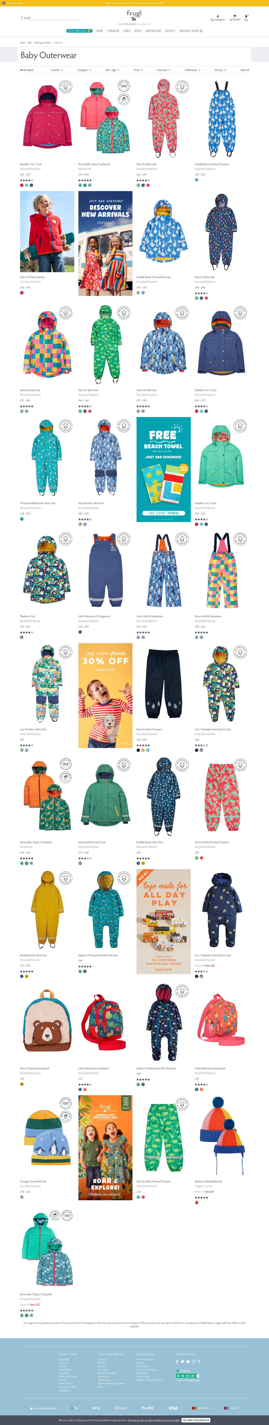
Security (140, 1362)
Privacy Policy (143, 1366)
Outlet (170, 30)
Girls (126, 30)
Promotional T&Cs (146, 1359)
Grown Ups (153, 30)
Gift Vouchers (104, 1380)
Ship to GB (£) (12, 3)
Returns (101, 1366)
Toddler (113, 30)
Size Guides (103, 1369)
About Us (63, 1362)
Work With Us (66, 1383)
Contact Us (103, 1359)
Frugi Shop (64, 1359)
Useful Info (145, 1354)
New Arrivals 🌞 (79, 30)
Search (26, 17)
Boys (137, 30)
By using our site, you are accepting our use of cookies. (154, 1420)
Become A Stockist (68, 1386)
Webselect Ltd (159, 1415)
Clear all (244, 70)
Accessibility (142, 1373)
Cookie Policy (143, 1376)
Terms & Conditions (146, 1369)
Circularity (64, 1373)
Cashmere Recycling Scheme (111, 1383)
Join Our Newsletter (107, 1373)
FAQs (100, 1386)
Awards (62, 1380)
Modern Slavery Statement (149, 1380)
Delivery (102, 1362)
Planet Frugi (68, 1354)
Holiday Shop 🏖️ (191, 30)
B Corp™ (63, 1366)
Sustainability (65, 1369)
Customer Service (111, 1354)
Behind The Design (68, 1376)
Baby (100, 30)
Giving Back (64, 1390)
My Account (103, 1376)
